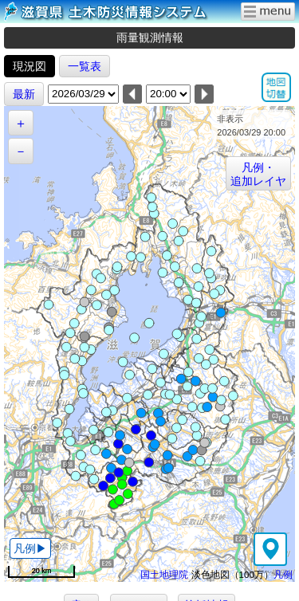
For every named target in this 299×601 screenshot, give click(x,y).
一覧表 (84, 66)
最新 (24, 94)
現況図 (29, 66)
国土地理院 (164, 574)
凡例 (283, 574)
